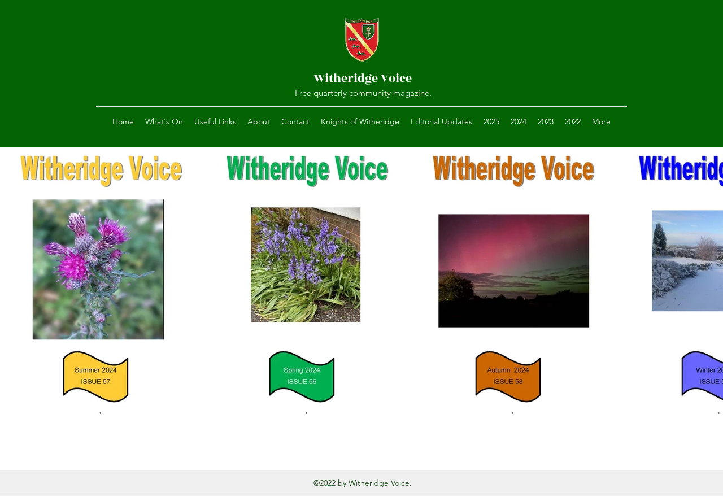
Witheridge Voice (362, 78)
